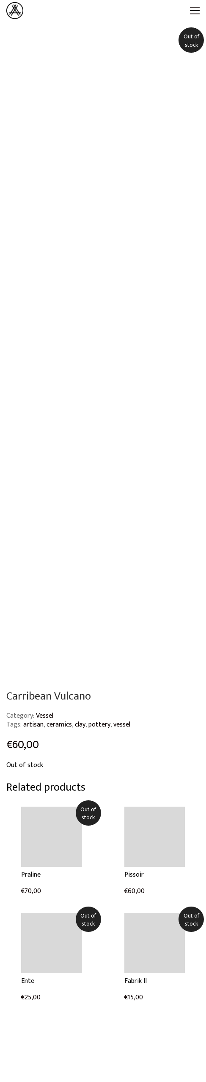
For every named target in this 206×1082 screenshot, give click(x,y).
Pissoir (134, 875)
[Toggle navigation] (195, 10)
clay (80, 724)
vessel (121, 724)
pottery (99, 724)
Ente (27, 981)
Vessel (44, 715)
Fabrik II (135, 981)
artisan (33, 724)
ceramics (59, 724)
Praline (31, 875)
